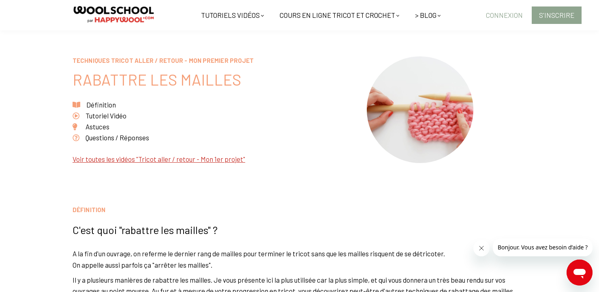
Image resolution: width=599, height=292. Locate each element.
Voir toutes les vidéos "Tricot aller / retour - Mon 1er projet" (159, 159)
